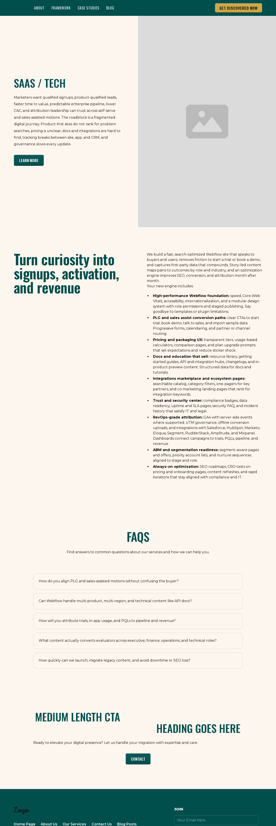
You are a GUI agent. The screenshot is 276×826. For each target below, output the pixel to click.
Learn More (29, 160)
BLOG (110, 8)
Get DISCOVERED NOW (238, 8)
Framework (61, 8)
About (39, 8)
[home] (19, 8)
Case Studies (88, 8)
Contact (138, 759)
